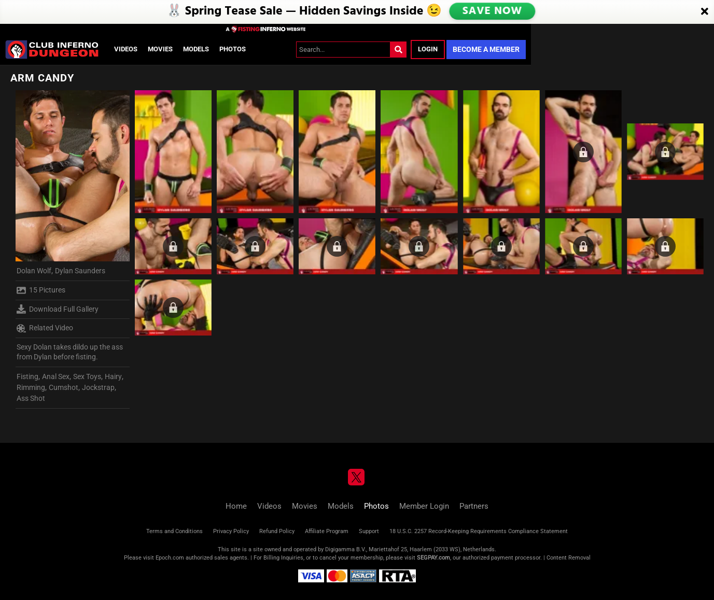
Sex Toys (87, 376)
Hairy (113, 376)
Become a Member (486, 49)
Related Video (45, 328)
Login (428, 49)
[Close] (704, 12)
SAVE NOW (492, 11)
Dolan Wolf (34, 271)
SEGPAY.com (433, 557)
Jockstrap (98, 387)
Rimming (31, 387)
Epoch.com (170, 557)
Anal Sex (55, 376)
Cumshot (63, 387)
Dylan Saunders (80, 271)
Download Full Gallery (58, 309)
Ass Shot (31, 398)
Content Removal (569, 557)
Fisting (27, 376)
